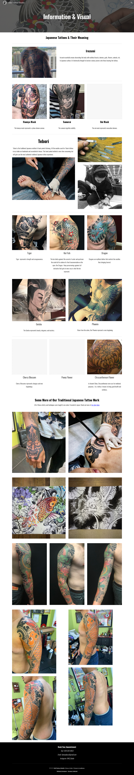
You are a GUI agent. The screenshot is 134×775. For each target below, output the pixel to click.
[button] (131, 2)
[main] (67, 16)
